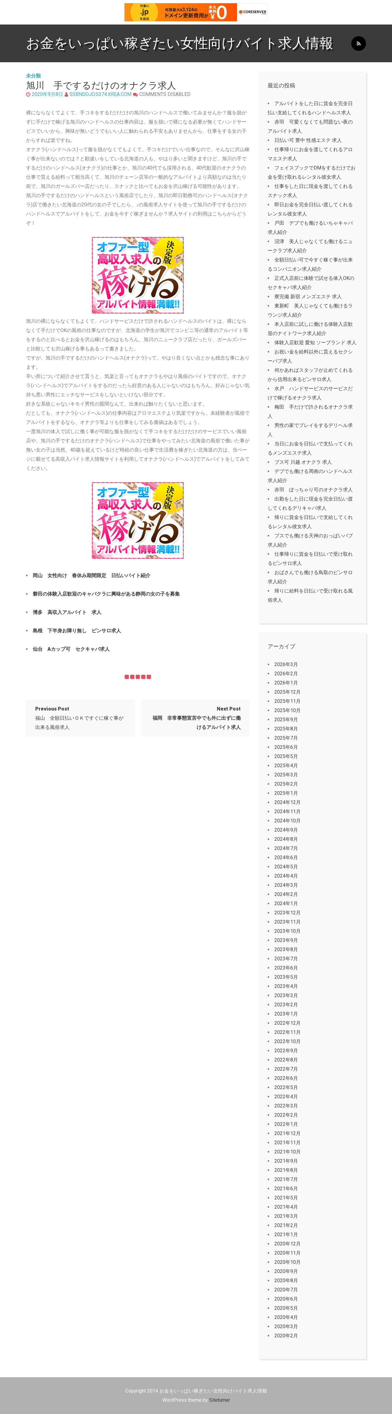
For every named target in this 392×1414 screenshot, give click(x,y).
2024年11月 (287, 811)
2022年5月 (286, 1087)
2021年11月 (287, 1142)
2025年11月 (287, 701)
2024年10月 (287, 821)
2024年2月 (286, 894)
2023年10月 (287, 931)
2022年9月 (286, 1051)
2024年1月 (286, 903)
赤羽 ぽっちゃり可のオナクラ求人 (313, 490)
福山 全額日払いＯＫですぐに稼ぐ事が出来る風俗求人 (79, 718)
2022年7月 (286, 1069)
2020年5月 (286, 1308)
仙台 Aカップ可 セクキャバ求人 (71, 649)
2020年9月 (286, 1271)
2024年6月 (286, 857)
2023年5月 (286, 977)
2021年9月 (286, 1161)
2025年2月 (286, 784)
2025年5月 (286, 756)
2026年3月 (286, 664)
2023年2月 (286, 1005)
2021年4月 (286, 1207)
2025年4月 (286, 765)
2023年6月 (286, 968)
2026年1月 (286, 683)
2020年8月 (286, 1280)
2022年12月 (287, 1023)
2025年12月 (287, 692)
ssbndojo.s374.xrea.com (100, 94)
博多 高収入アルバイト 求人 (67, 612)
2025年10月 (287, 710)
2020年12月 (287, 1244)
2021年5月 (286, 1198)
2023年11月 (287, 922)
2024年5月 (286, 867)
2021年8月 (286, 1170)
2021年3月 (286, 1216)
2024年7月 (286, 848)
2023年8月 (286, 949)
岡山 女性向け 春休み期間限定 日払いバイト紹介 (91, 575)
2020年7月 (286, 1290)
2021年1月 (286, 1234)
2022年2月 (286, 1115)
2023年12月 (287, 913)
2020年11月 (287, 1253)
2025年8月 (286, 729)
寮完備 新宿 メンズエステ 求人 (308, 296)
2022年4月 (286, 1097)
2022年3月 (286, 1106)
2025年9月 (286, 719)
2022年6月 (286, 1078)
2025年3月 (286, 775)
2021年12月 (287, 1133)
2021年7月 (286, 1179)
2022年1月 (286, 1124)
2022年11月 (287, 1032)
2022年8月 (286, 1060)
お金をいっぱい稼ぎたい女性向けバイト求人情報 (179, 43)
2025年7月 (286, 738)
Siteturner (219, 1400)
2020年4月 (286, 1317)
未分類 (33, 76)
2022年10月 (287, 1041)
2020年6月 (286, 1299)
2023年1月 (286, 1014)
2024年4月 (286, 876)
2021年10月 (287, 1152)
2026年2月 (286, 674)
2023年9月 (286, 940)
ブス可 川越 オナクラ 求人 (303, 462)
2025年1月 (286, 793)
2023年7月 (286, 959)
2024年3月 (286, 885)
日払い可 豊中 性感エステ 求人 (308, 140)
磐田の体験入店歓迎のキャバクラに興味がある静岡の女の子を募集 (106, 594)
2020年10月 (287, 1262)
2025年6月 (286, 747)
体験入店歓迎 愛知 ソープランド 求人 (315, 342)
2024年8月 (286, 839)
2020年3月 (286, 1326)
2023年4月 (286, 986)
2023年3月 (286, 995)
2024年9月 (286, 830)
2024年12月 (287, 802)
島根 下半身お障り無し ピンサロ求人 (77, 631)
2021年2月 (286, 1225)
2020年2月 (286, 1336)
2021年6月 (286, 1188)
